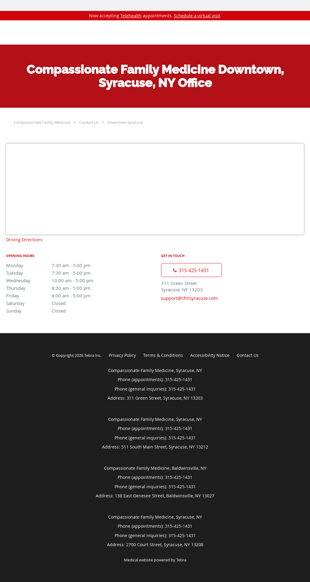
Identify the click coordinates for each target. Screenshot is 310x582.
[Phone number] (191, 270)
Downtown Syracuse (125, 122)
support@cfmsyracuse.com (189, 298)
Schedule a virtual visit (197, 16)
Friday (59, 296)
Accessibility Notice (209, 355)
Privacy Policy (122, 355)
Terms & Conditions (163, 355)
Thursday (59, 288)
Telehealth (131, 16)
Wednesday (59, 280)
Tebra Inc (92, 355)
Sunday (59, 311)
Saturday (59, 303)
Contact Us (88, 122)
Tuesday (59, 273)
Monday (59, 265)
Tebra (181, 560)
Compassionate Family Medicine (42, 122)
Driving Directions (24, 239)
